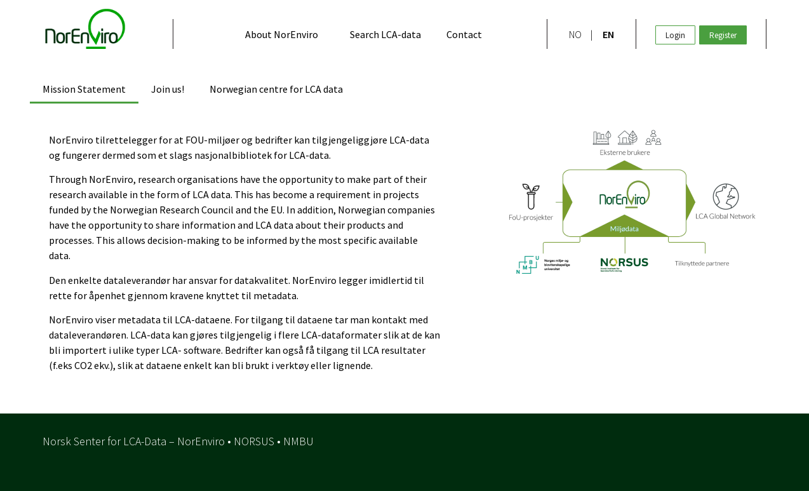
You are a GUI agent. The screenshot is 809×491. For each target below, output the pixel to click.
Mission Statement (84, 89)
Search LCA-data (385, 34)
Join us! (167, 89)
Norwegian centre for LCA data (276, 89)
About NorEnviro (281, 34)
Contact (464, 34)
